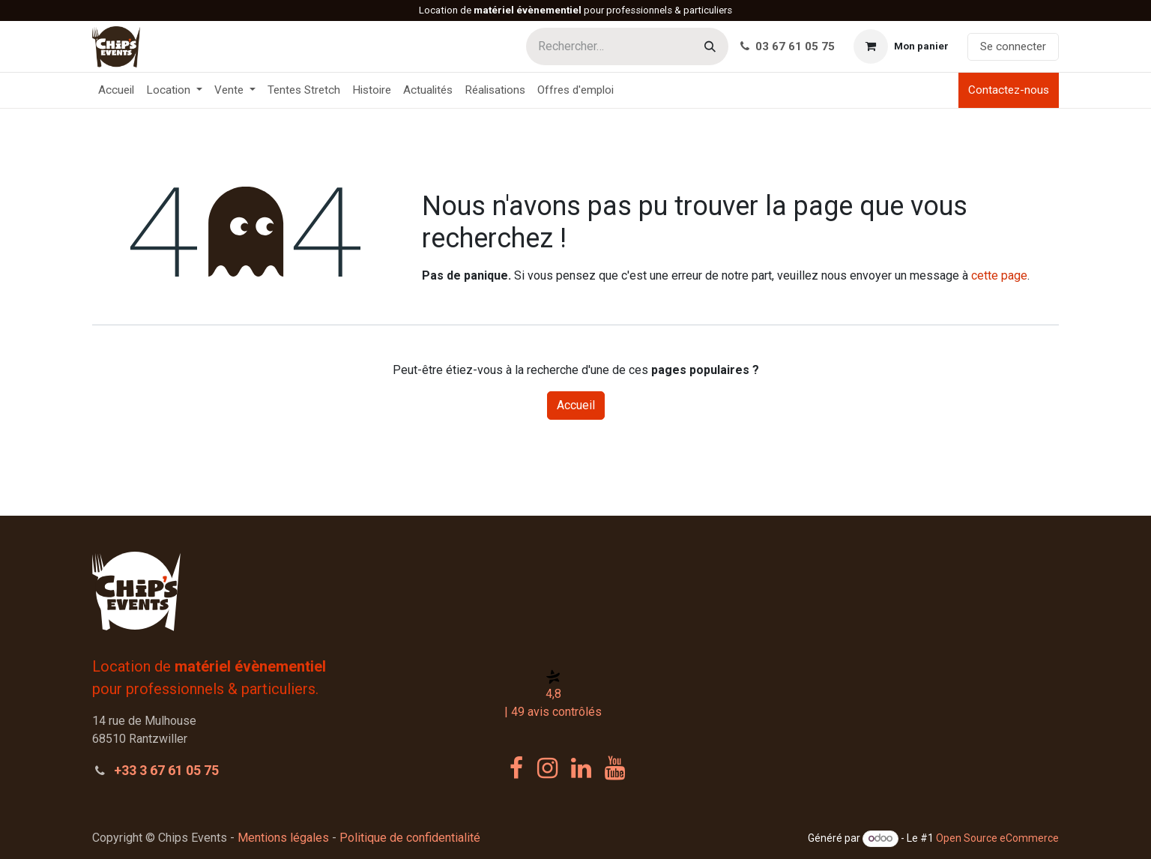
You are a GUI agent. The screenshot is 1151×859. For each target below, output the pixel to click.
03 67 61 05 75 (787, 46)
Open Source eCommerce (997, 838)
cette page (999, 275)
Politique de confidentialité (409, 838)
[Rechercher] (710, 46)
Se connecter (1013, 46)
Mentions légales (283, 838)
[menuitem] (116, 90)
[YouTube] (615, 768)
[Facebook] (516, 768)
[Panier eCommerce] (901, 46)
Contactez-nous (1008, 90)
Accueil (576, 405)
